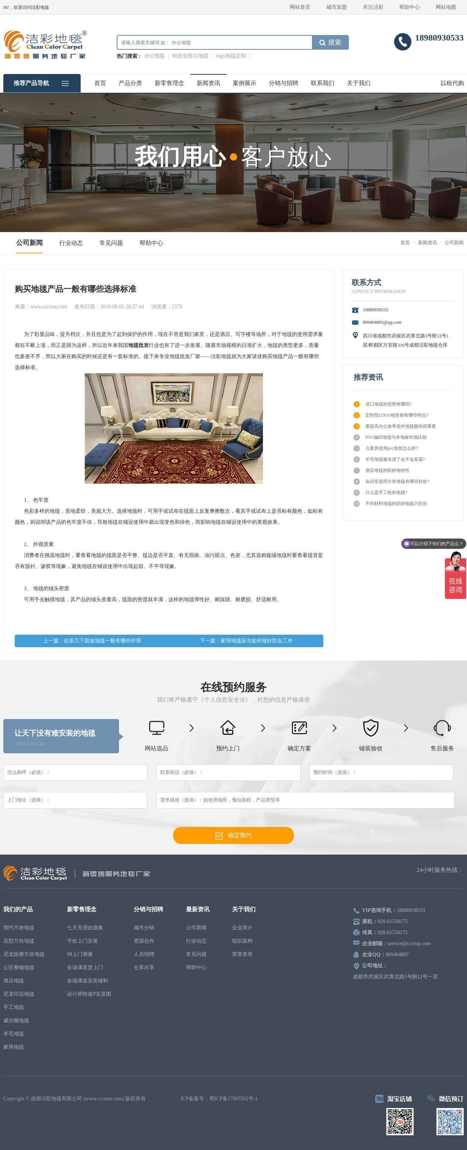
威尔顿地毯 (16, 1020)
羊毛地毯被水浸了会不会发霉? (389, 459)
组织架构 (242, 941)
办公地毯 (154, 56)
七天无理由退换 (85, 927)
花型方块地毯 (18, 941)
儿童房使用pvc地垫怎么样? (386, 448)
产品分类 (130, 83)
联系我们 (322, 83)
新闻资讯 (208, 83)
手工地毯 (13, 1007)
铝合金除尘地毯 (190, 56)
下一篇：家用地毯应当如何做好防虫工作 (246, 641)
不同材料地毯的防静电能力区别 (390, 504)
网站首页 (300, 7)
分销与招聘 (283, 83)
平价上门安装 (82, 941)
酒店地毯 (13, 981)
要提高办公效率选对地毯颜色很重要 (395, 426)
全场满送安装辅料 (87, 981)
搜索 (330, 42)
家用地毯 (13, 1047)
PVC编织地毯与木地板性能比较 (390, 437)
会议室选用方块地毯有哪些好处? (391, 481)
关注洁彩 (373, 7)
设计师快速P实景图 (89, 994)
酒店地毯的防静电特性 (382, 470)
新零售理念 (169, 83)
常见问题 (111, 243)
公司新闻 (29, 242)
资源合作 (144, 941)
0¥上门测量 (80, 954)
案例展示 (244, 83)
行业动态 (71, 243)
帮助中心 (409, 7)
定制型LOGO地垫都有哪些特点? (391, 415)
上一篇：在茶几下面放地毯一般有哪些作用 (92, 641)
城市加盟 (336, 7)
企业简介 (242, 927)
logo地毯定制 (231, 56)
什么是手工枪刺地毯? (380, 493)
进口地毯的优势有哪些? (382, 404)
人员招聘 (144, 954)
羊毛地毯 (13, 1034)
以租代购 (452, 83)
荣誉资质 (242, 954)
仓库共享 (144, 967)
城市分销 (144, 927)
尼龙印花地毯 (18, 994)
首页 (100, 83)
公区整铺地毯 (18, 967)
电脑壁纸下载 (163, 1098)
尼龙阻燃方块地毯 (24, 954)
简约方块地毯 (18, 927)
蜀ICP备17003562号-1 (233, 1098)
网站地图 (446, 7)
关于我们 (359, 83)
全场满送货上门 (85, 967)
